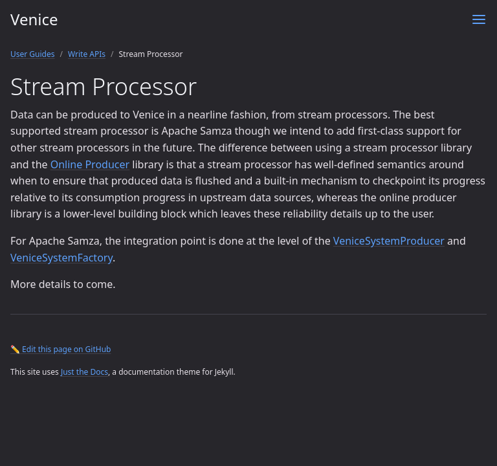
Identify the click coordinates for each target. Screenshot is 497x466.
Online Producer (89, 164)
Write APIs (86, 54)
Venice (34, 19)
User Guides (32, 54)
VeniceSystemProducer (389, 241)
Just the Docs (84, 371)
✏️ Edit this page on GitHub (60, 349)
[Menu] (479, 19)
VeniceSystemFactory (61, 257)
